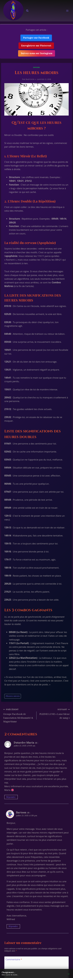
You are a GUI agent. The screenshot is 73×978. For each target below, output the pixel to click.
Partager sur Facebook (36, 37)
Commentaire (14, 959)
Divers (36, 67)
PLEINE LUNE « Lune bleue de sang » (54, 713)
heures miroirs (13, 696)
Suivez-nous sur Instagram (36, 53)
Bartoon (30, 79)
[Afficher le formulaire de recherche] (27, 10)
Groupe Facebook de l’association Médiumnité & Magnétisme (18, 715)
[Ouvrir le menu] (67, 11)
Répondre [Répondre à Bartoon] (13, 926)
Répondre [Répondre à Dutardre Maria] (11, 797)
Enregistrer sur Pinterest (36, 45)
